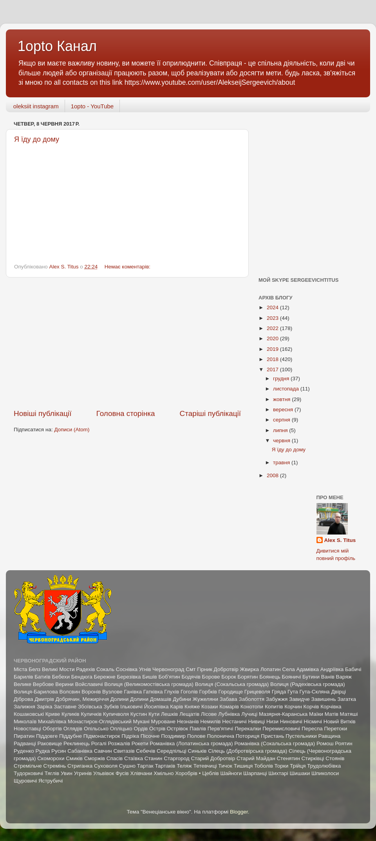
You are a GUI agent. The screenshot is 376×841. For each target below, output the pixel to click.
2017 (273, 369)
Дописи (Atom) (71, 429)
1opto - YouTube (92, 106)
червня (282, 440)
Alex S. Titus (340, 540)
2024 (273, 307)
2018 (273, 359)
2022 (273, 328)
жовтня (282, 399)
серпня (282, 420)
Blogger (239, 812)
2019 (273, 349)
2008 (273, 475)
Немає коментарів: (128, 267)
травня (282, 462)
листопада (286, 389)
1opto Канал (57, 46)
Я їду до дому (289, 449)
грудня (282, 378)
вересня (284, 409)
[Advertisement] (127, 343)
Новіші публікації (43, 413)
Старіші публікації (210, 413)
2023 (273, 318)
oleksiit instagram (36, 106)
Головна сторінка (125, 413)
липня (281, 430)
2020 (273, 338)
